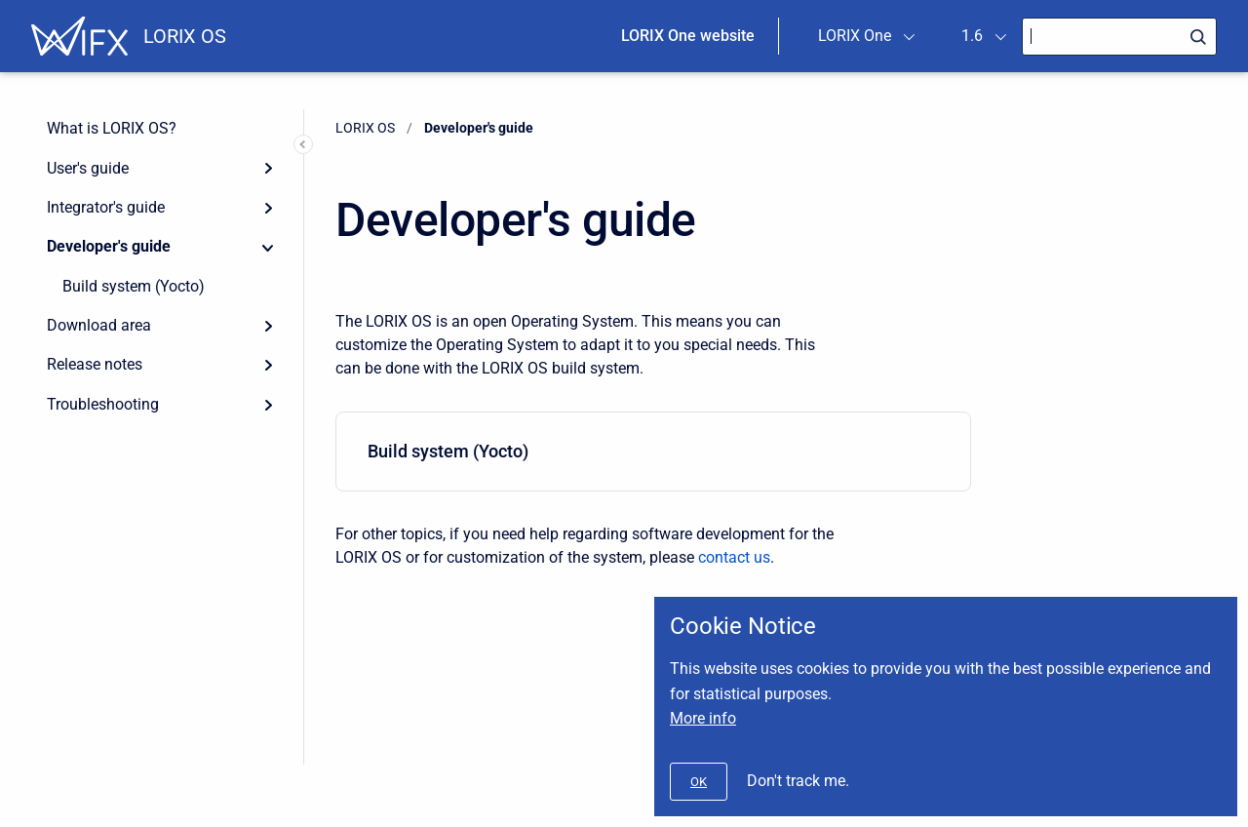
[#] (698, 782)
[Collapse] (268, 246)
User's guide (88, 168)
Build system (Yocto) (133, 286)
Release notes (94, 364)
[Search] (1119, 37)
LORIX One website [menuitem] (688, 35)
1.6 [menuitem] (972, 35)
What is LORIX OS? (111, 128)
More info (703, 718)
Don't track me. (798, 780)
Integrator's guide (106, 207)
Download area (99, 325)
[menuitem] (653, 452)
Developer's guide (109, 246)
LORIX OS (184, 36)
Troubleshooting (103, 404)
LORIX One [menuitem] (854, 35)
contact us (734, 557)
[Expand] (268, 167)
